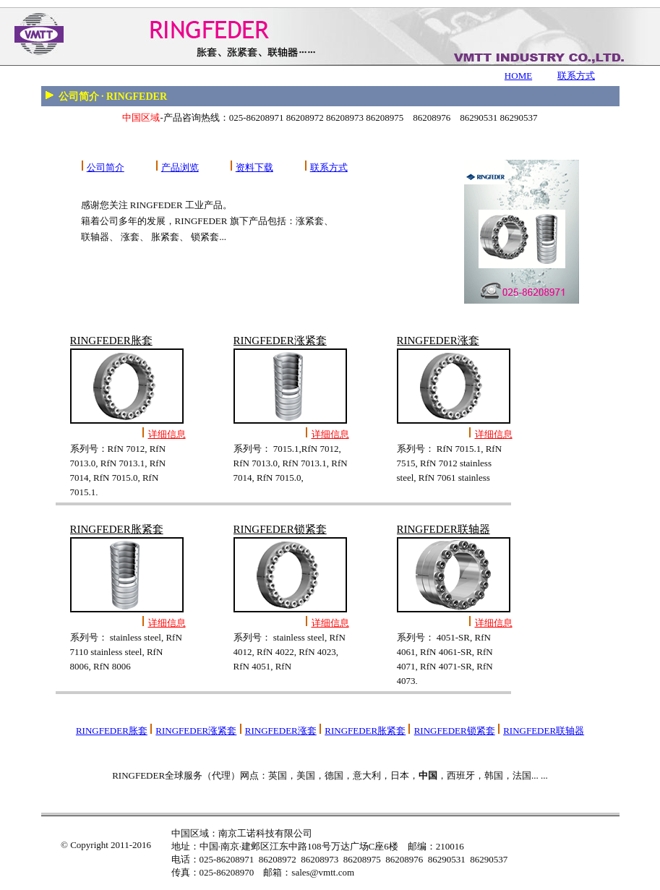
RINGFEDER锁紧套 (454, 730)
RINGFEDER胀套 (111, 730)
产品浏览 (180, 167)
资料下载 (254, 167)
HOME (518, 75)
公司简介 (105, 167)
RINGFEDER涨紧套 (195, 730)
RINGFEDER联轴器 (543, 730)
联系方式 (576, 75)
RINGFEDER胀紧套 (365, 730)
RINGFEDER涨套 (281, 730)
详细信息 (167, 434)
